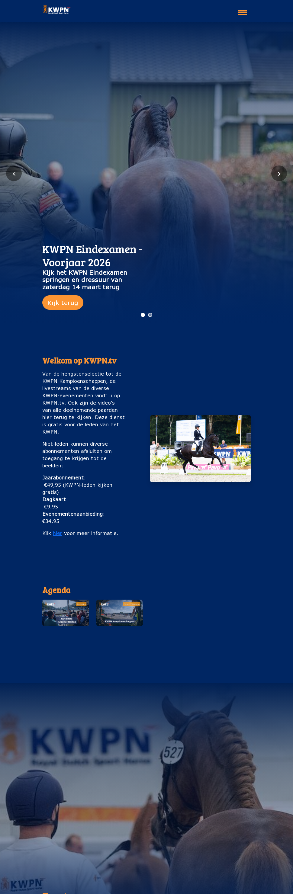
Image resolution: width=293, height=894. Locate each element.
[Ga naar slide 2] (150, 315)
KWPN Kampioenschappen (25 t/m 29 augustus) (119, 642)
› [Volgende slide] (279, 173)
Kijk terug (62, 302)
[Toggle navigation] (242, 10)
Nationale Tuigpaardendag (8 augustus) (65, 639)
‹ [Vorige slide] (14, 173)
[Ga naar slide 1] (143, 315)
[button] (65, 627)
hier (57, 533)
